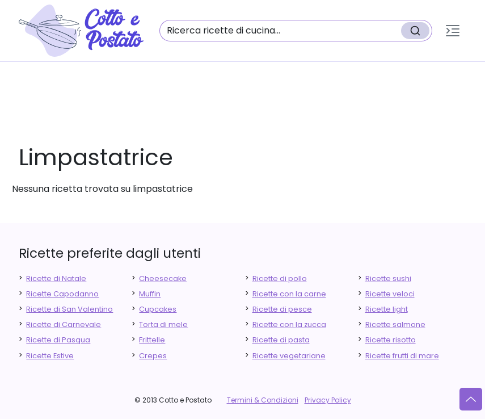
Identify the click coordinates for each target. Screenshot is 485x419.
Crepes (153, 356)
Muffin (150, 294)
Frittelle (152, 340)
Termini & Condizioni (262, 400)
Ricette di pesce (282, 309)
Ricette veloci (390, 294)
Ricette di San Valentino (69, 309)
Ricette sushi (388, 278)
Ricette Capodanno (62, 294)
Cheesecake (163, 278)
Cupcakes (157, 309)
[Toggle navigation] (453, 31)
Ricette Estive (50, 356)
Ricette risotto (390, 340)
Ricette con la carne (289, 294)
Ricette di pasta (281, 340)
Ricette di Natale (56, 278)
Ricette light (386, 309)
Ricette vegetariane (289, 356)
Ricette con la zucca (289, 324)
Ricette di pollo (279, 278)
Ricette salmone (395, 324)
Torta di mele (163, 324)
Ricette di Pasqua (58, 340)
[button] (453, 31)
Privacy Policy (328, 400)
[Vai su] (470, 399)
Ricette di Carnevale (63, 324)
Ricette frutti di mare (402, 356)
